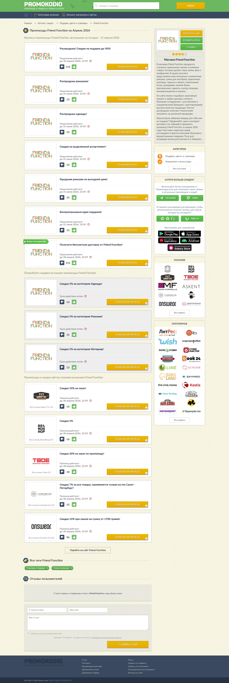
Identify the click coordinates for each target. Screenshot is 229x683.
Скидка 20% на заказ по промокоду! (82, 453)
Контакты (86, 663)
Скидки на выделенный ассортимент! (83, 146)
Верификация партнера (92, 666)
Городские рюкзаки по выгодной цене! (83, 179)
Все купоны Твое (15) (41, 472)
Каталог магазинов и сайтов (81, 14)
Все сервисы (179, 312)
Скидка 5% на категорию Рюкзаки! (81, 316)
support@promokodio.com (60, 680)
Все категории (179, 168)
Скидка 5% (66, 420)
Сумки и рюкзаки (61, 568)
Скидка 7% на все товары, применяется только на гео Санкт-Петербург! (97, 486)
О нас (84, 660)
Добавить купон (191, 40)
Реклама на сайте (134, 672)
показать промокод (127, 301)
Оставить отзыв (127, 644)
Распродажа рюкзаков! (74, 81)
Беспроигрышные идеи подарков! (81, 212)
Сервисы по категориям (136, 666)
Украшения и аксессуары (178, 161)
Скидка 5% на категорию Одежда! (81, 283)
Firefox (192, 218)
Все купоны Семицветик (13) (41, 505)
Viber (192, 198)
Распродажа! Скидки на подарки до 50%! (85, 48)
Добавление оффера (91, 672)
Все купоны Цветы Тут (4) (41, 407)
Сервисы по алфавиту (136, 663)
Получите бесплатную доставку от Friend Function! (91, 244)
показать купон (127, 66)
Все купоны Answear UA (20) (41, 538)
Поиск (129, 660)
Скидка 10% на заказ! (73, 388)
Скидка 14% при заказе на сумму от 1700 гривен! (90, 518)
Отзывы (191, 47)
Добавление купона (91, 669)
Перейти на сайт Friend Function (88, 550)
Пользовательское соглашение (140, 669)
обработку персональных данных (107, 637)
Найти (193, 6)
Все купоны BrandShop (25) (41, 440)
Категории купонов (48, 14)
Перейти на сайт (191, 33)
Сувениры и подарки (35, 568)
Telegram (168, 198)
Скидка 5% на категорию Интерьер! (82, 349)
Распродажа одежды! (73, 113)
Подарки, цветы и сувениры (180, 156)
